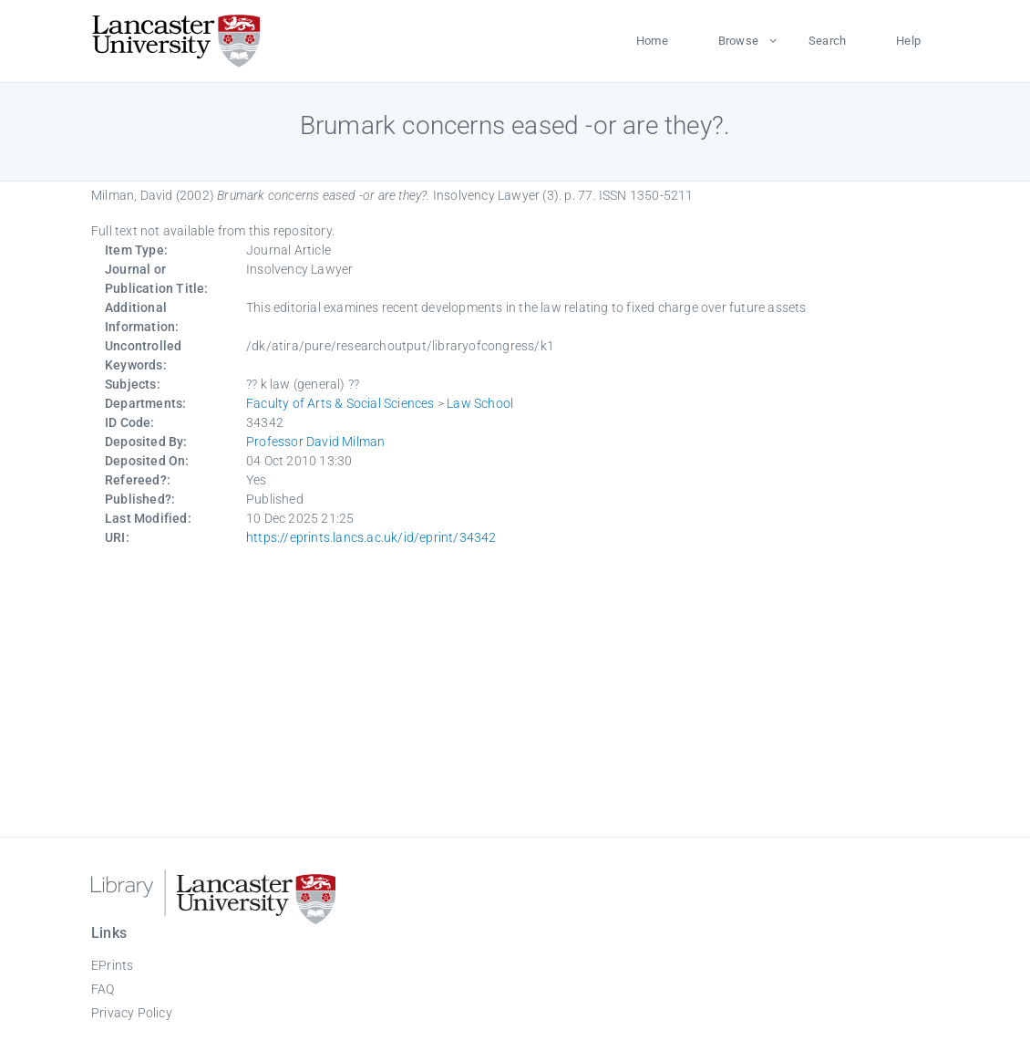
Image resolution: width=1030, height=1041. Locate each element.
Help (908, 40)
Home (652, 40)
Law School (480, 403)
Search (827, 40)
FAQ (103, 989)
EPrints (112, 965)
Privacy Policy (131, 1012)
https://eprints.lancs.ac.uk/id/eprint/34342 (371, 537)
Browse (738, 40)
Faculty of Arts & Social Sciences (340, 403)
